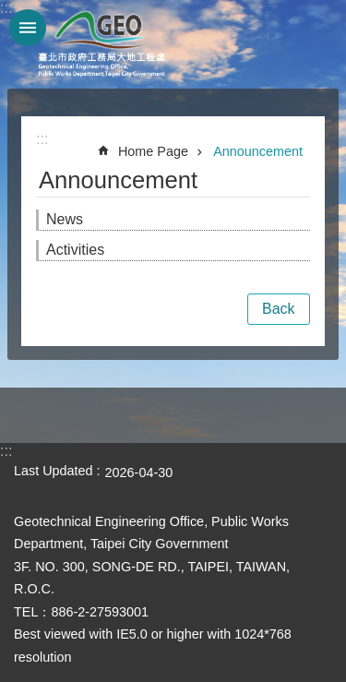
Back (278, 309)
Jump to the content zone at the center (9, 9)
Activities (75, 249)
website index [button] (27, 27)
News (64, 219)
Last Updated (53, 470)
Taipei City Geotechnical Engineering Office (101, 44)
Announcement (258, 151)
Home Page (153, 151)
